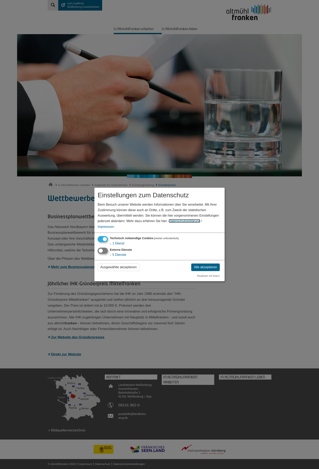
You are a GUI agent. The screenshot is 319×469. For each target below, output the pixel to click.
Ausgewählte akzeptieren (118, 267)
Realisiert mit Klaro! (208, 275)
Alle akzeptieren (205, 267)
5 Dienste (118, 254)
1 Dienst (117, 243)
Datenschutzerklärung (184, 221)
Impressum (106, 226)
